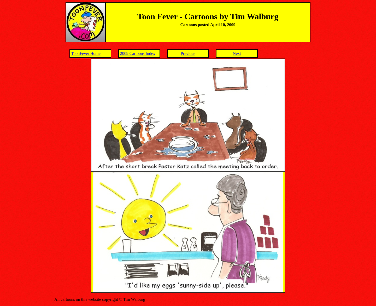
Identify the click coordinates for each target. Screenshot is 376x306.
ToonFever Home (86, 53)
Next (237, 53)
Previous (188, 53)
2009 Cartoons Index (137, 53)
